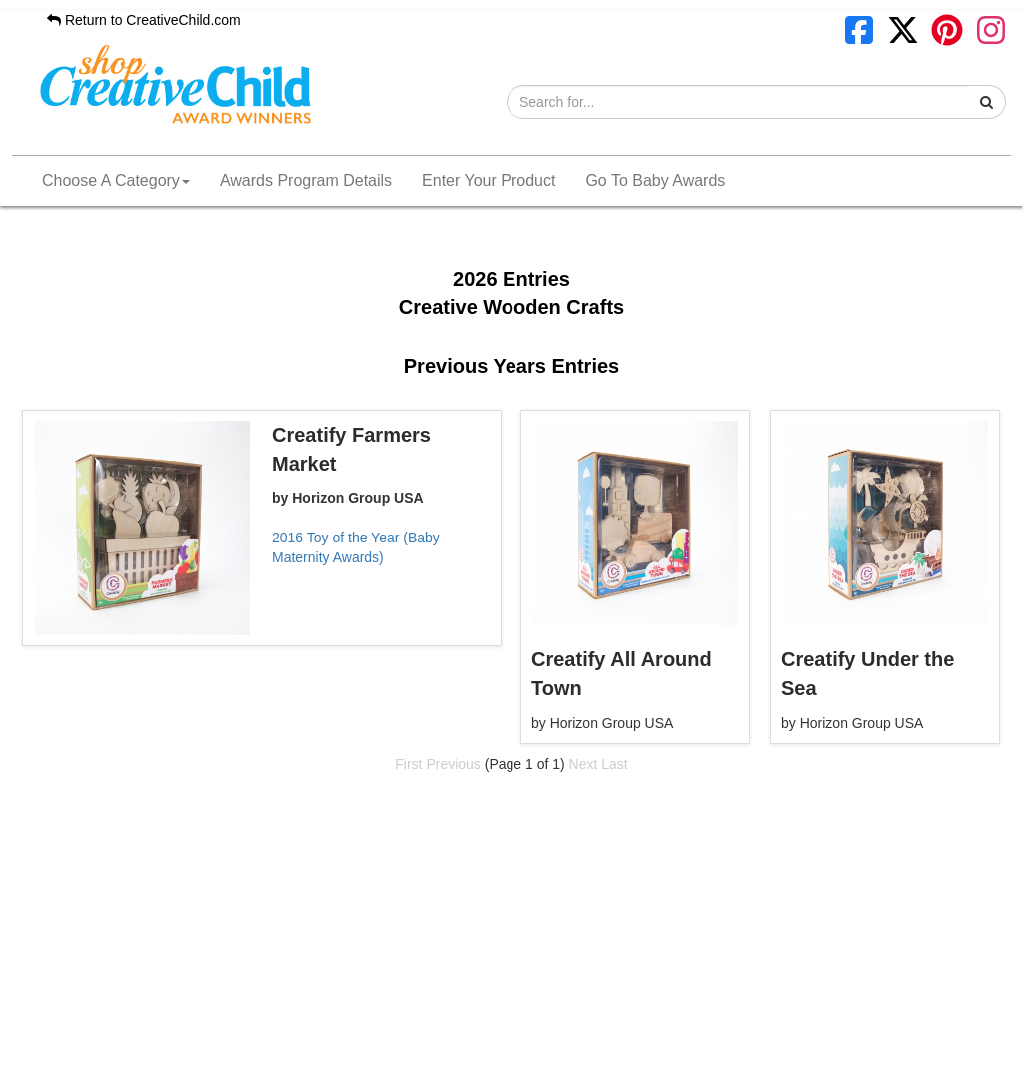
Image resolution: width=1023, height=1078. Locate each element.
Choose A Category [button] (116, 180)
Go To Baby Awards (655, 180)
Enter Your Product (488, 180)
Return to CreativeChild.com (144, 20)
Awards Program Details (306, 180)
